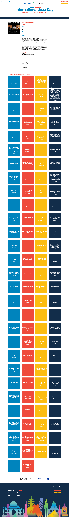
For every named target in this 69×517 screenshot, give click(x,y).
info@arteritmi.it (27, 56)
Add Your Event (64, 3)
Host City (50, 18)
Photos (9, 495)
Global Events (19, 18)
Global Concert (30, 18)
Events (9, 492)
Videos (18, 494)
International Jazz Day (34, 9)
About (43, 18)
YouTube (9, 1)
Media (36, 18)
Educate (39, 18)
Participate (25, 18)
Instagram (3, 1)
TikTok (7, 1)
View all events (25, 67)
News (47, 18)
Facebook (2, 1)
